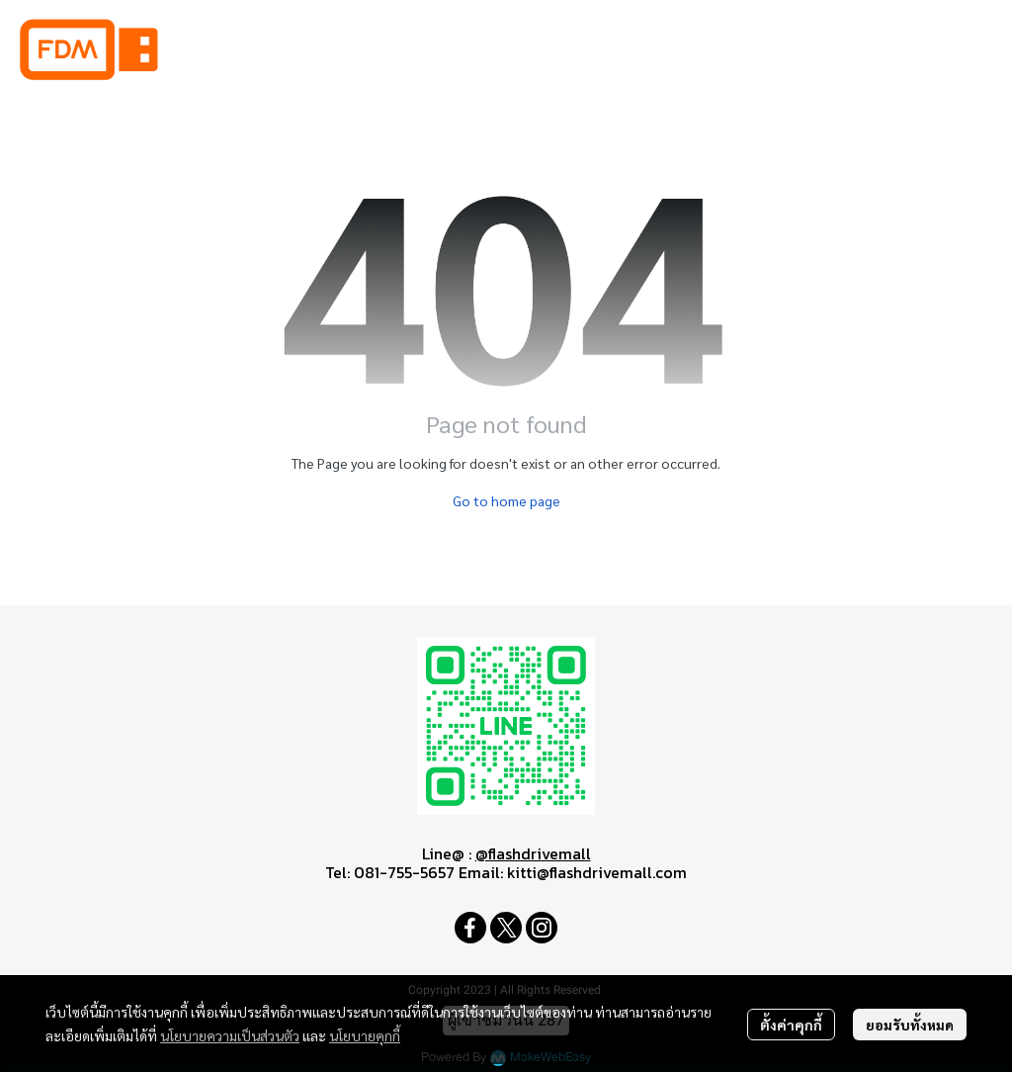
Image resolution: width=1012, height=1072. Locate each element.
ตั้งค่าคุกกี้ (791, 1024)
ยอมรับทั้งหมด (910, 1024)
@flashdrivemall (533, 853)
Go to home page (506, 500)
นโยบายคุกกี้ (364, 1035)
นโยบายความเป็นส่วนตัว (229, 1035)
